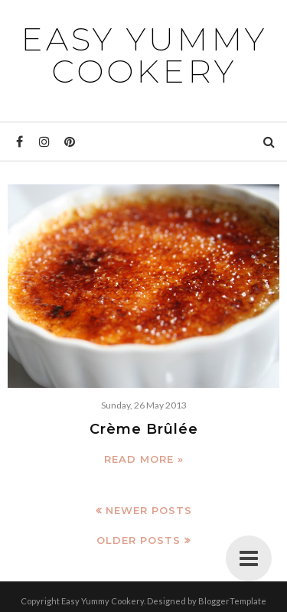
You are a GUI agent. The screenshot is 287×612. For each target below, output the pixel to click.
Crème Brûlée (144, 429)
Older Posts (138, 540)
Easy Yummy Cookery (144, 55)
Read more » (144, 459)
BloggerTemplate (232, 601)
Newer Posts (149, 510)
